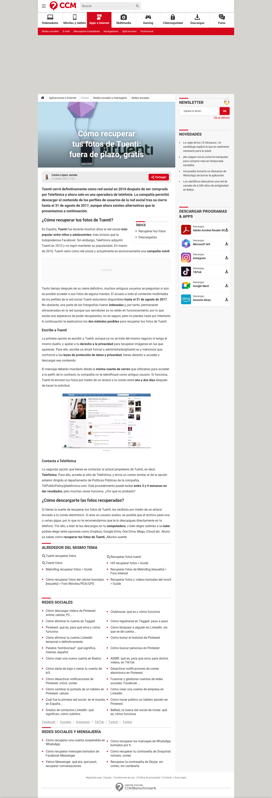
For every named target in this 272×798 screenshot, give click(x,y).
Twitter (127, 722)
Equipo (108, 777)
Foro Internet (119, 573)
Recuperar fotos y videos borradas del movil (140, 579)
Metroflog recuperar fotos (63, 569)
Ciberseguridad (173, 19)
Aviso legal (180, 777)
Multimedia (123, 19)
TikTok (99, 722)
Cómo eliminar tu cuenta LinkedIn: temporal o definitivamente (69, 640)
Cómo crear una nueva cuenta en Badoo (73, 658)
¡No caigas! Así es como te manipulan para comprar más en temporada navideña (205, 161)
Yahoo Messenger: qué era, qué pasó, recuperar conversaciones (71, 764)
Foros (221, 19)
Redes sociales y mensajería (110, 97)
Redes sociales (50, 31)
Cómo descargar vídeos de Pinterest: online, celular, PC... (71, 613)
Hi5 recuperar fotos (123, 563)
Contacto (167, 777)
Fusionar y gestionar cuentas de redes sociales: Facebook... (136, 681)
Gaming (148, 19)
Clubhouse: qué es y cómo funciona (135, 612)
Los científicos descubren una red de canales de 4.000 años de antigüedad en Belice (205, 185)
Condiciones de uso (124, 777)
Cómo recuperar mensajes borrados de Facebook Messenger (72, 753)
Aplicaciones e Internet (62, 97)
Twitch (113, 722)
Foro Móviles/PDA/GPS (77, 584)
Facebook (48, 722)
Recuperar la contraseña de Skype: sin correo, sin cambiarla (136, 764)
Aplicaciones (129, 31)
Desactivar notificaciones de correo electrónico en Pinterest (134, 671)
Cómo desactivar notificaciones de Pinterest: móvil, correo (69, 681)
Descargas (197, 19)
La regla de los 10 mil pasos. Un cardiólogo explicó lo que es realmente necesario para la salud (206, 146)
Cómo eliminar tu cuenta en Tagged (70, 621)
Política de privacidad (148, 777)
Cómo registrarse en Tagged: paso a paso (139, 621)
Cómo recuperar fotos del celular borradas (75, 579)
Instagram (83, 722)
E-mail (66, 31)
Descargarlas (148, 237)
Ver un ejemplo (222, 117)
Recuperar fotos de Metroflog (130, 569)
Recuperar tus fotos (152, 231)
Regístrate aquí (94, 777)
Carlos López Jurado (64, 175)
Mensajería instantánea (87, 31)
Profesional (147, 31)
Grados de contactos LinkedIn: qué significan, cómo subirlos (70, 712)
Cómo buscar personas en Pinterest (135, 648)
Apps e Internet (99, 19)
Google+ (65, 722)
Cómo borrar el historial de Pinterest (135, 637)
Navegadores (111, 31)
